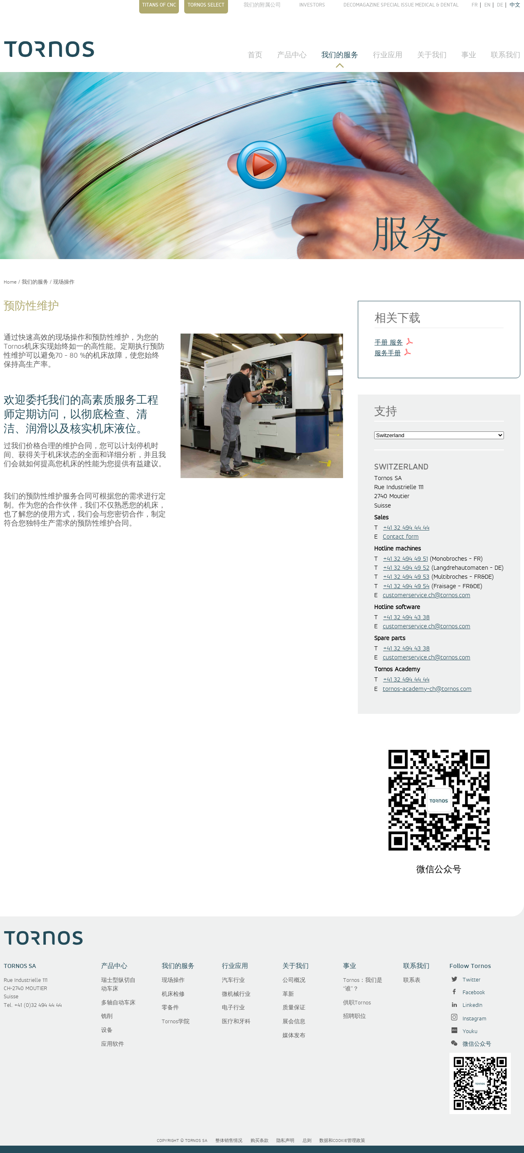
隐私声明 (285, 1140)
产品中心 (292, 55)
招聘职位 (354, 1016)
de (500, 5)
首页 (255, 55)
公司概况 (293, 980)
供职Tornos (357, 1003)
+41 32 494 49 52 (406, 568)
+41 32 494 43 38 (406, 617)
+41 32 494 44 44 (406, 528)
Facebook (467, 992)
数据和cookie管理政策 (342, 1140)
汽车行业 (233, 980)
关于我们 (432, 55)
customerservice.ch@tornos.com (426, 595)
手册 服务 (389, 343)
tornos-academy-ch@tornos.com (427, 689)
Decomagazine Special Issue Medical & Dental (400, 5)
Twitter (465, 980)
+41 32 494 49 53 (406, 577)
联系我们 (505, 55)
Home (10, 282)
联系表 (411, 980)
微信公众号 (470, 1044)
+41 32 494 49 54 (406, 586)
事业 (468, 55)
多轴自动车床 (118, 1003)
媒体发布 (293, 1035)
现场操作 (64, 282)
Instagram (467, 1019)
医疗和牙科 (236, 1021)
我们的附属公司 (262, 5)
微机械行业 (236, 994)
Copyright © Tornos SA (182, 1140)
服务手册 (388, 353)
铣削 (107, 1016)
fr (475, 5)
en (487, 5)
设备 (107, 1030)
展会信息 (293, 1021)
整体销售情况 (228, 1140)
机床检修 (173, 994)
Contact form (401, 537)
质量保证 (293, 1008)
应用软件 (112, 1044)
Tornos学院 (176, 1021)
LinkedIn (465, 1005)
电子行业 (233, 1008)
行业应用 (387, 55)
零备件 (170, 1008)
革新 (288, 994)
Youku (463, 1031)
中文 (515, 5)
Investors (312, 5)
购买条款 (260, 1140)
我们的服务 (339, 55)
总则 (307, 1140)
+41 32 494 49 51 (405, 559)
